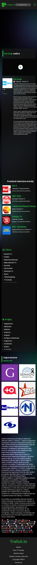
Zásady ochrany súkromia (18, 556)
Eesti (31, 522)
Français (9, 523)
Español (24, 522)
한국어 (24, 525)
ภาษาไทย (26, 530)
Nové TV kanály (18, 550)
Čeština (18, 520)
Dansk (25, 520)
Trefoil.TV (8, 4)
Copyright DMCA (18, 559)
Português (9, 528)
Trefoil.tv (18, 541)
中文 (31, 532)
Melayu (12, 527)
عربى (4, 520)
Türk (9, 532)
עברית (16, 523)
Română (18, 528)
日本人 (18, 525)
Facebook (18, 562)
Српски (12, 530)
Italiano (11, 525)
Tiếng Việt (24, 532)
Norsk (28, 527)
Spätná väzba (18, 553)
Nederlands (20, 527)
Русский (25, 528)
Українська (16, 532)
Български (11, 520)
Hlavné (18, 547)
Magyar (29, 523)
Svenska (19, 530)
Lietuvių (30, 525)
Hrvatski (22, 523)
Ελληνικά (10, 522)
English (17, 522)
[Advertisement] (18, 28)
